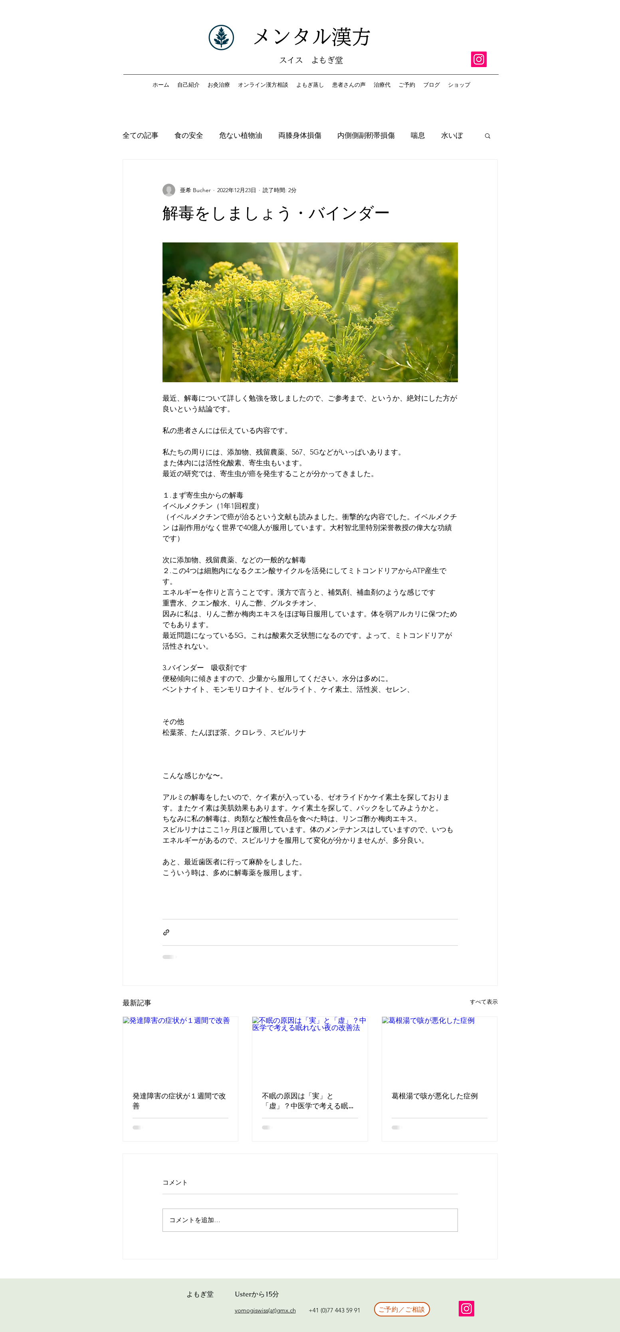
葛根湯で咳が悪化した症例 (435, 1096)
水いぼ (452, 135)
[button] (487, 135)
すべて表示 (484, 1001)
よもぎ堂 (200, 1294)
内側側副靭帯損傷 (366, 135)
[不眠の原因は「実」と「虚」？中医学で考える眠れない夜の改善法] (310, 1049)
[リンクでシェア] (166, 932)
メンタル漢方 (311, 37)
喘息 (418, 135)
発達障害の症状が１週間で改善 (179, 1101)
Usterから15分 (257, 1294)
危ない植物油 (240, 135)
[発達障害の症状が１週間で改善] (180, 1049)
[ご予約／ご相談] (402, 1309)
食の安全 (188, 135)
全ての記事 (140, 135)
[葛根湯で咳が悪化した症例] (439, 1049)
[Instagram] (479, 59)
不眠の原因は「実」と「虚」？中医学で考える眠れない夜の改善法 (308, 1101)
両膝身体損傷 (299, 135)
